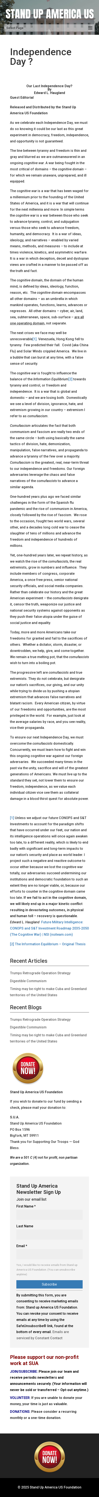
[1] (35, 339)
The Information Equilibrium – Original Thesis (50, 944)
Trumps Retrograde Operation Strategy (40, 973)
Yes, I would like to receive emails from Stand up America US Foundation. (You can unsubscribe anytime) (47, 1269)
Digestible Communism (28, 981)
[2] (70, 379)
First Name (26, 1206)
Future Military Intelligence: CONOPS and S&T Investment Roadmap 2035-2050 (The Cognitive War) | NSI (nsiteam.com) (49, 928)
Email (21, 1246)
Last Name (24, 1226)
